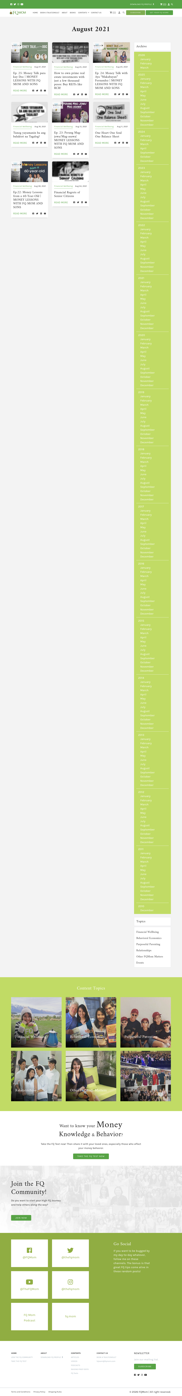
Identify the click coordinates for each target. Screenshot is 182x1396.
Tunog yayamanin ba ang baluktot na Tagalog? (27, 129)
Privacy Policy (39, 1392)
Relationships (143, 950)
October (145, 116)
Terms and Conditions (20, 1392)
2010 (141, 906)
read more (20, 88)
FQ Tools (74, 1373)
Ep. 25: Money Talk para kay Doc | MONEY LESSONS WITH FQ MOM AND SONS (29, 78)
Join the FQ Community (22, 1357)
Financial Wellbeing (22, 67)
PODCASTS (75, 1365)
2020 (141, 335)
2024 (141, 131)
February (146, 63)
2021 (141, 278)
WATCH (16, 45)
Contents (82, 13)
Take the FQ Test (18, 1361)
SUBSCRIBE (135, 13)
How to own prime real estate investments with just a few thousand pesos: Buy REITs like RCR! (70, 78)
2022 (141, 225)
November (147, 120)
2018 (141, 449)
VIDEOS (74, 1361)
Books (73, 13)
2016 (141, 563)
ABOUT (44, 1353)
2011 (141, 849)
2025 (141, 74)
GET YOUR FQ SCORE (159, 13)
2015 (141, 620)
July (142, 103)
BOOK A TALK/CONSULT (106, 1357)
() (163, 4)
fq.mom (71, 1316)
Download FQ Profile (52, 1357)
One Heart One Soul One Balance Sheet (109, 129)
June (143, 99)
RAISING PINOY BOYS (80, 1369)
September (147, 112)
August (145, 108)
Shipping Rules (55, 1392)
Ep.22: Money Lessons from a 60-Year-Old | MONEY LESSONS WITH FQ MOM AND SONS (29, 186)
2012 (141, 792)
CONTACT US (102, 1353)
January (145, 59)
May (143, 95)
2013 (141, 735)
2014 (141, 677)
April (143, 91)
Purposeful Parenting (148, 944)
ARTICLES (75, 1357)
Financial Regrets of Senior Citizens (69, 183)
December (147, 124)
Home (35, 13)
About (64, 13)
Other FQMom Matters (149, 956)
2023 (141, 168)
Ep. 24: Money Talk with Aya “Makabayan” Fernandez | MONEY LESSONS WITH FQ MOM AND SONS (111, 78)
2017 (141, 506)
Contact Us (96, 13)
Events (140, 963)
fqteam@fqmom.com (106, 1361)
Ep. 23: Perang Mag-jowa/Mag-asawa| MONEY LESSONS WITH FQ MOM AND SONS (70, 132)
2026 (141, 55)
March (144, 67)
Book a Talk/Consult (49, 13)
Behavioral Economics (149, 938)
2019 (141, 392)
